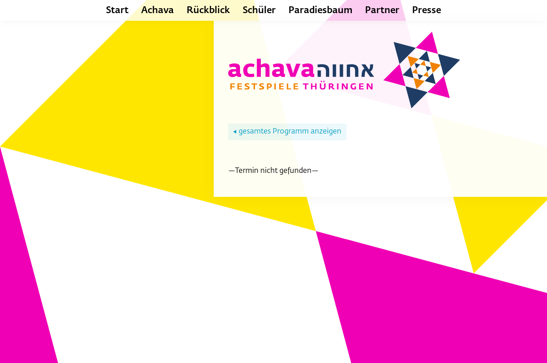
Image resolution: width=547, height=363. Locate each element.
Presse (426, 10)
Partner (382, 10)
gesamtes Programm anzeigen (287, 131)
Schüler (259, 10)
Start (117, 10)
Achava (157, 10)
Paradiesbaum (320, 10)
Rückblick (208, 10)
